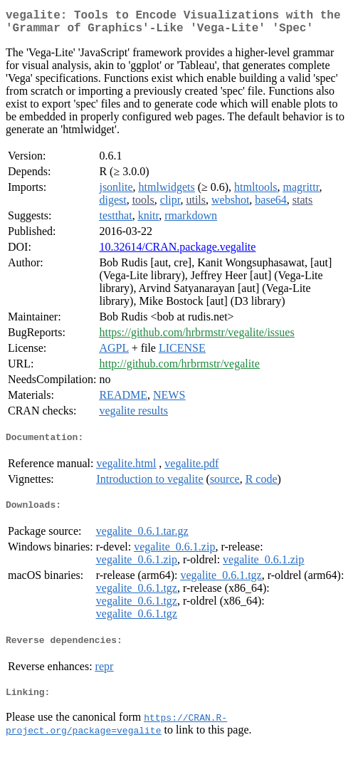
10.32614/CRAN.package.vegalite (177, 252)
